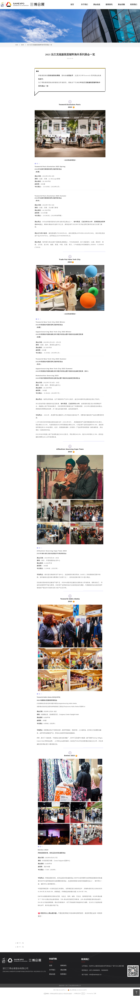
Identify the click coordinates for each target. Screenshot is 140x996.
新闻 (22, 45)
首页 (16, 45)
